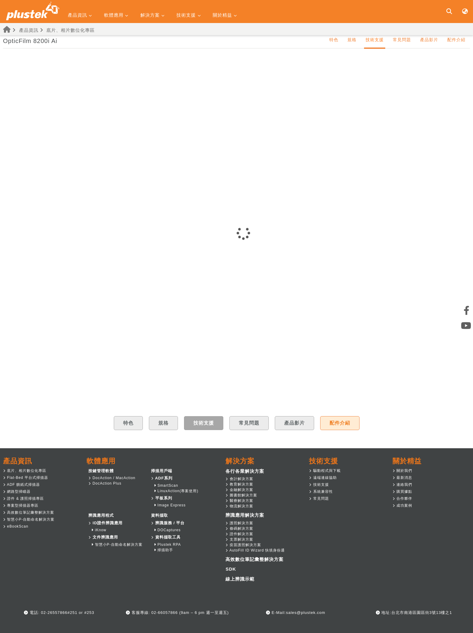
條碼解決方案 (239, 528)
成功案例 (402, 505)
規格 (351, 39)
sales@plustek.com (305, 612)
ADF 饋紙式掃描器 (21, 484)
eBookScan (15, 526)
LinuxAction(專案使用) (176, 491)
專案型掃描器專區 (20, 505)
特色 (333, 39)
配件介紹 (456, 39)
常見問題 (402, 39)
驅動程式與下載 (324, 471)
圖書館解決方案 (241, 495)
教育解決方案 (239, 484)
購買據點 (402, 491)
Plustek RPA (167, 544)
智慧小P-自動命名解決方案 (28, 519)
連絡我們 (402, 484)
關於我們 (402, 471)
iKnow (98, 530)
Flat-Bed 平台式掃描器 (25, 478)
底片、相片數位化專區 (70, 30)
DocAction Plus (104, 483)
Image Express (170, 505)
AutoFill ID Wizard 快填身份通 (255, 550)
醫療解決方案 (239, 501)
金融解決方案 (239, 490)
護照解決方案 (239, 523)
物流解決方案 (239, 506)
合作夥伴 (402, 498)
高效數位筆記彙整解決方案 (28, 512)
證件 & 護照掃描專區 (23, 498)
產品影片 (429, 39)
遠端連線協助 (323, 478)
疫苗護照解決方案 (243, 545)
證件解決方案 (239, 534)
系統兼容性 (321, 491)
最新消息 (402, 478)
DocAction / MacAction (111, 478)
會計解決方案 (239, 479)
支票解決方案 (239, 539)
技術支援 (319, 484)
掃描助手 (163, 550)
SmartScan (166, 485)
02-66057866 (164, 612)
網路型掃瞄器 (17, 491)
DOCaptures (167, 530)
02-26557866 (53, 612)
